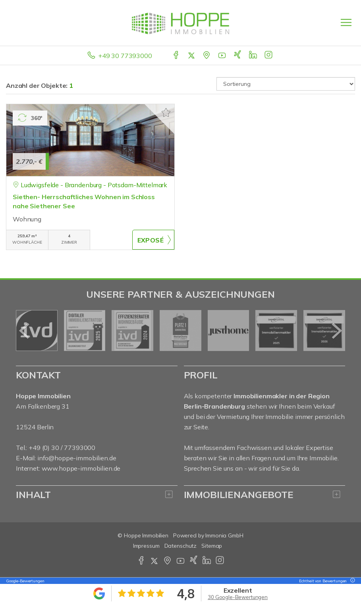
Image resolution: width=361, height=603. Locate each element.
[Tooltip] (351, 581)
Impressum (146, 545)
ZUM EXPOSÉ (153, 240)
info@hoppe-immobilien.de (76, 458)
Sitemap (211, 545)
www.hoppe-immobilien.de (81, 468)
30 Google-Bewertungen (238, 597)
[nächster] (336, 331)
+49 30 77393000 (125, 56)
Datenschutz (180, 545)
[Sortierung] (285, 84)
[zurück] (25, 331)
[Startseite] (180, 23)
